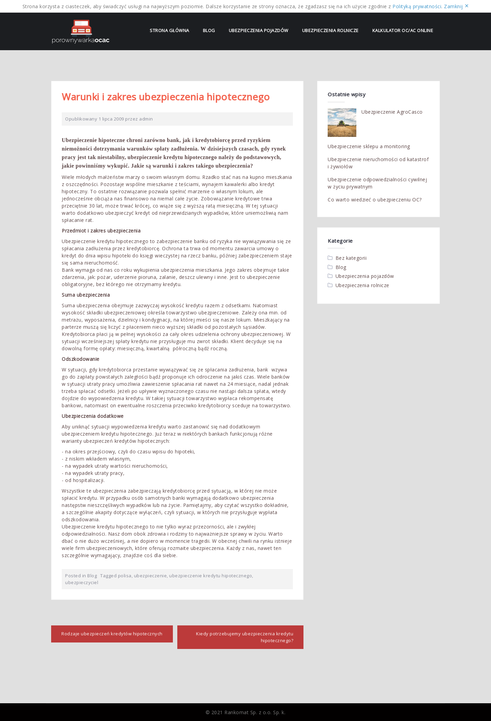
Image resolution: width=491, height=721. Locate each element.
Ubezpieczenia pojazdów (258, 30)
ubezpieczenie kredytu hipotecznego (210, 575)
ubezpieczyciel (81, 582)
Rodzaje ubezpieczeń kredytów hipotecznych (112, 634)
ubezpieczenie (150, 575)
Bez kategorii (351, 258)
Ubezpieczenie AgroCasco (392, 112)
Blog (209, 30)
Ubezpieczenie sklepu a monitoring (369, 146)
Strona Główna (169, 30)
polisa (125, 575)
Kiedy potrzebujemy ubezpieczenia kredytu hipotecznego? (244, 637)
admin (146, 119)
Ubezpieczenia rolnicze (330, 30)
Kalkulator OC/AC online (402, 30)
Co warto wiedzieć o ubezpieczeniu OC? (375, 199)
